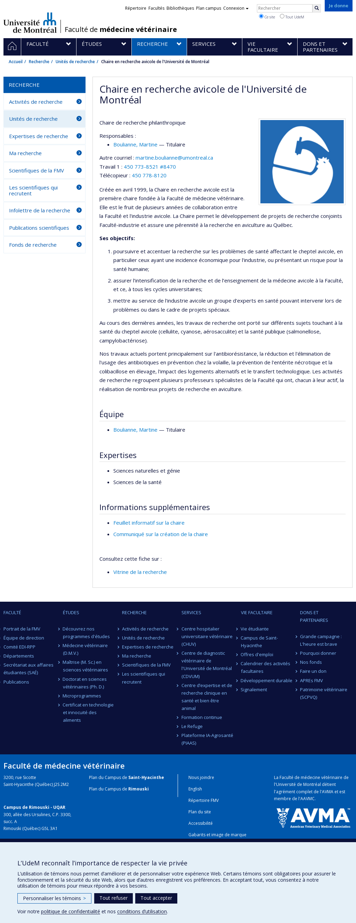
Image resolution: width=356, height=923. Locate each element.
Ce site (267, 16)
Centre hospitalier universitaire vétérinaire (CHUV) (207, 636)
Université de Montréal (30, 22)
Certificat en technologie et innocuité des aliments (88, 712)
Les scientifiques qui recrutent (33, 190)
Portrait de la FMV (21, 629)
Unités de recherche (75, 62)
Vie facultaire (257, 612)
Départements (18, 656)
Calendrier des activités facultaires (266, 667)
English (195, 789)
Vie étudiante (255, 629)
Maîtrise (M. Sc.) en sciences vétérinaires (85, 666)
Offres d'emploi (257, 654)
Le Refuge (192, 726)
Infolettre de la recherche (39, 210)
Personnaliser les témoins (54, 898)
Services (191, 612)
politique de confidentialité (70, 911)
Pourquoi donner (318, 653)
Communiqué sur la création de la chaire (160, 534)
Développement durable (267, 680)
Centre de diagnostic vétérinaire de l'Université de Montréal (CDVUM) (206, 664)
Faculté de (121, 29)
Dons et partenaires (314, 616)
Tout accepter (156, 898)
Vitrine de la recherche (140, 571)
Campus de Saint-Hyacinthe (259, 642)
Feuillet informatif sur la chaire (149, 522)
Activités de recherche (36, 101)
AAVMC (307, 799)
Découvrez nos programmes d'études (86, 633)
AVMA (327, 792)
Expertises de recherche (38, 136)
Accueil (16, 62)
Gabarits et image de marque (217, 835)
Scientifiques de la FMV (36, 170)
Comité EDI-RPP (19, 647)
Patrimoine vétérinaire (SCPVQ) (323, 693)
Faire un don (313, 671)
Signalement (254, 689)
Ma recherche (25, 153)
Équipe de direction (23, 638)
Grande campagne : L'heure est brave (321, 640)
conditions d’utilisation (142, 911)
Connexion (236, 8)
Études (71, 612)
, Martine (135, 144)
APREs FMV (311, 680)
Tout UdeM (292, 16)
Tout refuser (113, 898)
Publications (16, 682)
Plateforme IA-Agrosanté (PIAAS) (207, 739)
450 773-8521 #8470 (150, 166)
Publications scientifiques (39, 227)
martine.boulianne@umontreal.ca (174, 157)
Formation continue (201, 717)
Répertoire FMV (203, 800)
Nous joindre (201, 777)
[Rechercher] (317, 8)
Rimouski (138, 789)
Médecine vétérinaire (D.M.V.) (85, 649)
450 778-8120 (149, 175)
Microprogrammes (82, 696)
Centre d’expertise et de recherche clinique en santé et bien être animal (206, 696)
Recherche (39, 62)
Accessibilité (200, 823)
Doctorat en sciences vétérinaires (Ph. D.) (85, 683)
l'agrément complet (293, 792)
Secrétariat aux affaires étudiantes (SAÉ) (28, 669)
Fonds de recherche (33, 244)
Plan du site (199, 812)
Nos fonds (311, 662)
